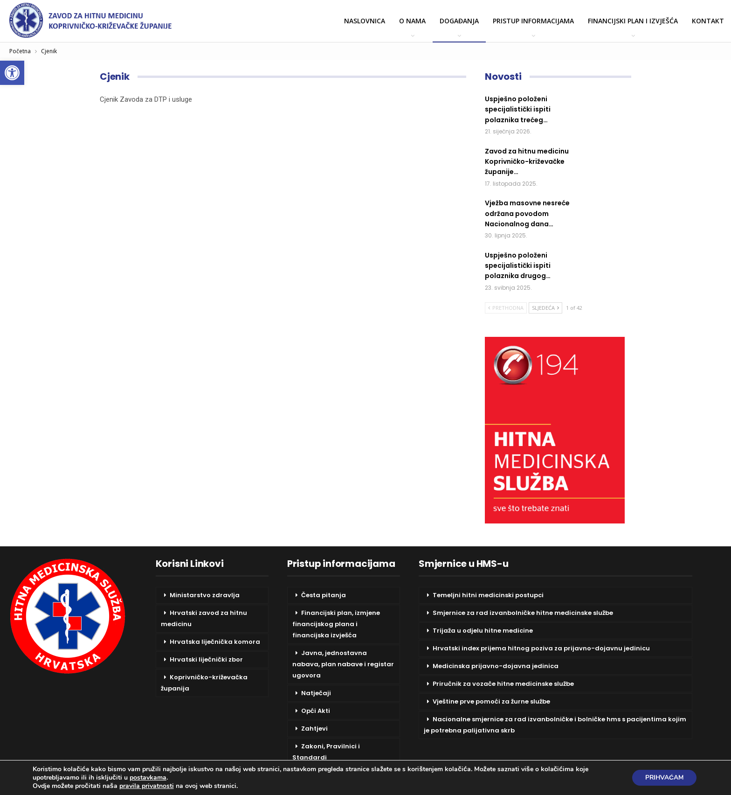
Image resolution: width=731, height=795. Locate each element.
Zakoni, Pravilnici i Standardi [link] (326, 752)
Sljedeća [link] (545, 307)
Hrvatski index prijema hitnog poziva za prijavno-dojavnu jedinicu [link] (541, 648)
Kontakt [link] (708, 20)
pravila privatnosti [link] (146, 785)
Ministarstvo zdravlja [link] (205, 595)
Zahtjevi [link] (314, 728)
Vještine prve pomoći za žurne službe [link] (491, 701)
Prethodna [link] (506, 307)
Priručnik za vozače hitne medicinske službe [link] (503, 683)
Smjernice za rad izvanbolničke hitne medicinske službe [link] (523, 612)
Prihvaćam (663, 777)
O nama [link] (412, 20)
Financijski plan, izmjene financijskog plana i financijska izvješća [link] (336, 624)
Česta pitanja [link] (323, 595)
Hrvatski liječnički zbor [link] (206, 659)
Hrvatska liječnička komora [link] (215, 641)
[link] (12, 73)
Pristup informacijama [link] (533, 20)
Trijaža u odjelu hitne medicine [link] (483, 630)
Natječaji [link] (316, 693)
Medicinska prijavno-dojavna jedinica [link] (496, 666)
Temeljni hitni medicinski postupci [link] (488, 595)
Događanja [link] (459, 20)
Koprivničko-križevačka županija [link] (204, 683)
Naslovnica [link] (364, 20)
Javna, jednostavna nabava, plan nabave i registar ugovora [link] (343, 664)
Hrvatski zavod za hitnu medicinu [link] (204, 618)
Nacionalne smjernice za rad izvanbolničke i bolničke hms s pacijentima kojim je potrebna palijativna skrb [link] (555, 725)
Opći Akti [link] (315, 710)
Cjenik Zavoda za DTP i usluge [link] (146, 99)
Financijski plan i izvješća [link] (633, 20)
